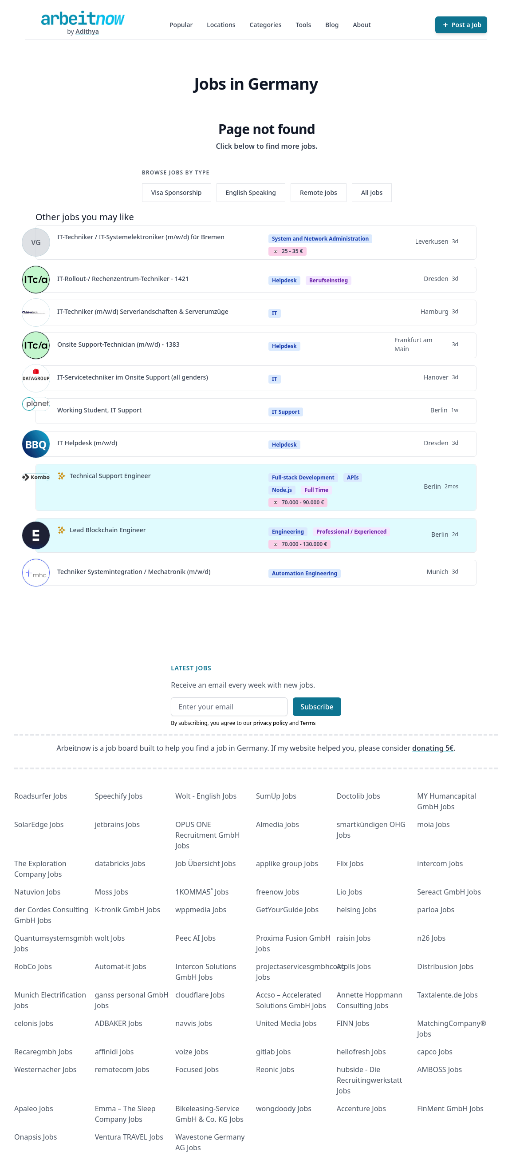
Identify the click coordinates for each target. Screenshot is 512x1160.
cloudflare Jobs (199, 995)
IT (274, 313)
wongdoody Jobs (283, 1108)
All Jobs (371, 192)
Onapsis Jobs (35, 1137)
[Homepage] (83, 18)
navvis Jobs (193, 1023)
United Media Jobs (286, 1023)
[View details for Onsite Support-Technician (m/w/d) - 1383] (36, 345)
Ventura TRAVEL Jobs (129, 1137)
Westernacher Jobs (45, 1069)
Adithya (87, 31)
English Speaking (251, 192)
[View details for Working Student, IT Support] (36, 411)
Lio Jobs (349, 892)
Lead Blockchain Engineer (108, 530)
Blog (332, 24)
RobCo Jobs (33, 966)
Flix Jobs (350, 863)
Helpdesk (284, 280)
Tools (303, 24)
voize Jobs (191, 1052)
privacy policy (270, 723)
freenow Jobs (277, 892)
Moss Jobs (111, 892)
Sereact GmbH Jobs (449, 892)
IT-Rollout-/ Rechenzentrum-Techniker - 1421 (123, 278)
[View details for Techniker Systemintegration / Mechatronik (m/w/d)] (36, 572)
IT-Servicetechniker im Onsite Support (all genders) (132, 377)
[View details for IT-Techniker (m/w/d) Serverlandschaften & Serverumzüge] (36, 312)
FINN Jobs (353, 1023)
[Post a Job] (461, 24)
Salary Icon (275, 251)
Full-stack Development (303, 477)
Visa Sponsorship (176, 192)
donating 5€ (432, 748)
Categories (266, 24)
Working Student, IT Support (99, 410)
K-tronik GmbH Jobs (128, 910)
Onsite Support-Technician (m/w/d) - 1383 (118, 344)
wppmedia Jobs (200, 910)
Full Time (316, 490)
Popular (181, 24)
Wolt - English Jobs (205, 796)
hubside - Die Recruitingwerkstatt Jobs (369, 1080)
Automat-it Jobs (120, 966)
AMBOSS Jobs (439, 1069)
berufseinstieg (328, 280)
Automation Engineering (304, 573)
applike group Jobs (287, 863)
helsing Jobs (357, 910)
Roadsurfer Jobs (40, 796)
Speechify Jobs (119, 796)
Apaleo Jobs (33, 1108)
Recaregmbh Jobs (43, 1052)
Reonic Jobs (275, 1069)
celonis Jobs (33, 1023)
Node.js (282, 490)
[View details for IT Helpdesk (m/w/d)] (36, 444)
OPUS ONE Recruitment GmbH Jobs (207, 835)
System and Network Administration (320, 238)
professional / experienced (351, 531)
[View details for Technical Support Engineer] (36, 487)
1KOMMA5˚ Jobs (201, 892)
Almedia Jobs (277, 824)
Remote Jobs (318, 192)
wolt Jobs (110, 938)
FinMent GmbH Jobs (450, 1108)
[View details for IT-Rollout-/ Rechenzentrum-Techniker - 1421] (36, 279)
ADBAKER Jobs (118, 1023)
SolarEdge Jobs (39, 824)
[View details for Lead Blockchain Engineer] (36, 535)
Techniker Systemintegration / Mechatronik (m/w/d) (133, 571)
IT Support (285, 412)
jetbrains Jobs (117, 824)
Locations (221, 24)
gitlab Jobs (273, 1052)
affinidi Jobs (114, 1052)
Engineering (288, 531)
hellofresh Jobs (361, 1052)
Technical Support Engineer (110, 475)
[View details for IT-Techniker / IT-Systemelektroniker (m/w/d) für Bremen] (36, 242)
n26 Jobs (431, 938)
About (362, 24)
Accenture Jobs (361, 1108)
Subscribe (317, 707)
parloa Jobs (435, 910)
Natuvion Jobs (37, 892)
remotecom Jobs (122, 1069)
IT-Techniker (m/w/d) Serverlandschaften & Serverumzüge (142, 311)
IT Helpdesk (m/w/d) (87, 443)
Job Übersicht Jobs (205, 863)
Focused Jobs (197, 1069)
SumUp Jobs (276, 796)
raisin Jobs (354, 938)
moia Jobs (433, 824)
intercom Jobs (440, 863)
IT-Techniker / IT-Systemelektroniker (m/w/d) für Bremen (140, 237)
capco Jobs (435, 1052)
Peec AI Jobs (195, 938)
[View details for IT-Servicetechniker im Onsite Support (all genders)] (36, 378)
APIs (352, 477)
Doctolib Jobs (358, 796)
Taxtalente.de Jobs (447, 995)
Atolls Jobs (354, 966)
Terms (307, 723)
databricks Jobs (120, 863)
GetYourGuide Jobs (287, 910)
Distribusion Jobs (445, 966)
